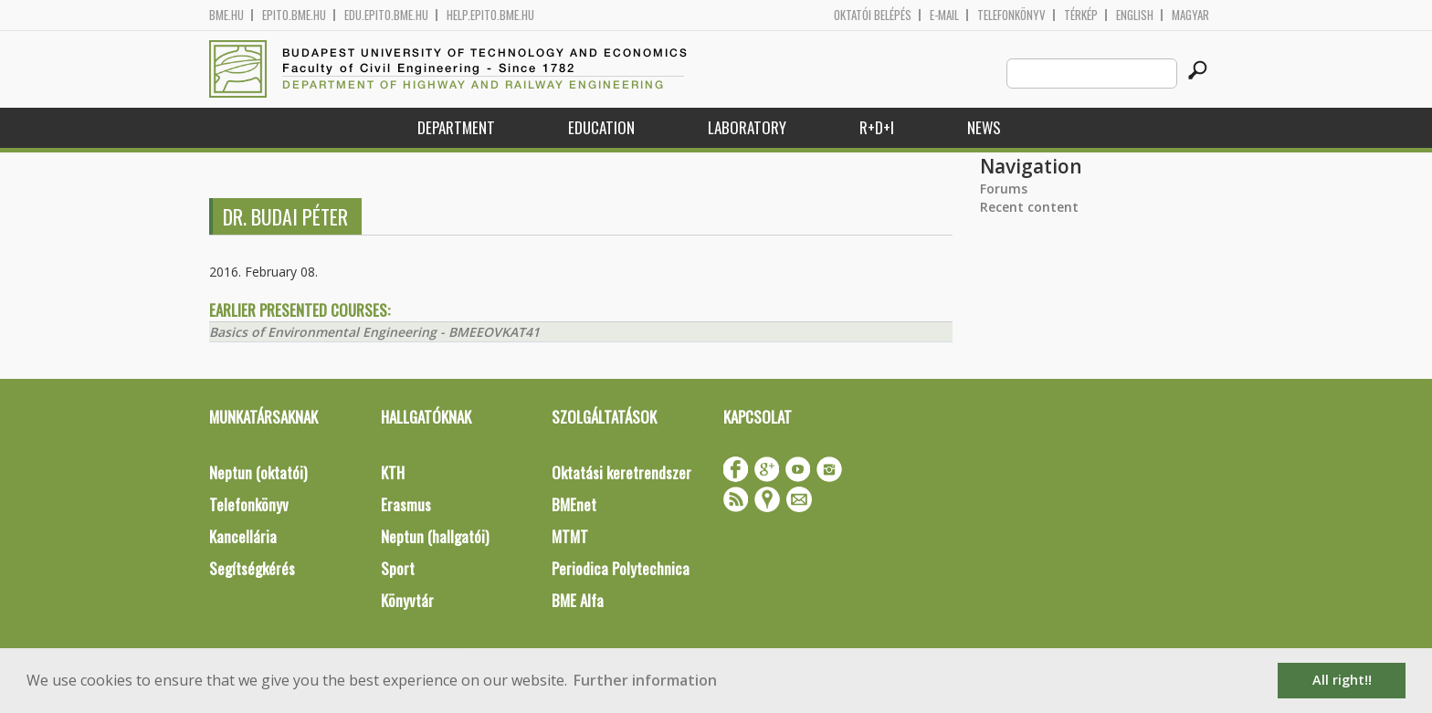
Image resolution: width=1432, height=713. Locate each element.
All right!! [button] (1342, 679)
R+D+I (876, 127)
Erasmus (406, 504)
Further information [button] (645, 680)
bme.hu (226, 15)
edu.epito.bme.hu (386, 15)
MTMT (570, 536)
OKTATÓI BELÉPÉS (872, 15)
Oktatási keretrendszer (621, 472)
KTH (393, 472)
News (984, 127)
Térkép (1081, 15)
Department (456, 127)
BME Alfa (578, 600)
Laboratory (747, 127)
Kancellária (243, 536)
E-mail (944, 15)
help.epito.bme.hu (490, 15)
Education (601, 127)
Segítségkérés (252, 568)
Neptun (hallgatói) (435, 536)
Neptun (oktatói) (258, 472)
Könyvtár (407, 600)
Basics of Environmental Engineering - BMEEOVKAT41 (374, 332)
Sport (398, 568)
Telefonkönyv (1011, 15)
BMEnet (574, 504)
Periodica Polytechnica (621, 568)
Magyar (1190, 15)
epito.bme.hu (294, 15)
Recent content (1029, 206)
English (1134, 15)
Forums (1003, 188)
